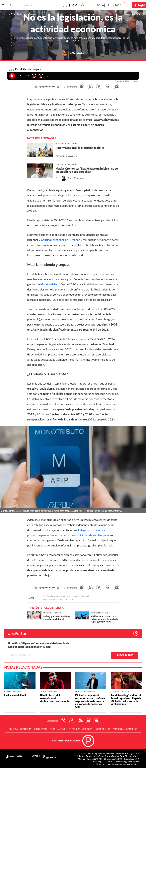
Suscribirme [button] (124, 655)
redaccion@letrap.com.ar (127, 761)
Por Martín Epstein (77, 53)
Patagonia (118, 729)
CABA (52, 729)
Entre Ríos (74, 729)
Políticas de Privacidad (128, 764)
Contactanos (52, 721)
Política (13, 729)
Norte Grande (102, 729)
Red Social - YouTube (88, 720)
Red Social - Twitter (63, 720)
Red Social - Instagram (80, 720)
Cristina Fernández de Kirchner (60, 239)
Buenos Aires (40, 729)
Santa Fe (62, 729)
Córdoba (87, 729)
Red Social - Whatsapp (96, 720)
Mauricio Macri (50, 284)
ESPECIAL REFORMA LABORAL (58, 599)
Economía (25, 729)
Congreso (131, 729)
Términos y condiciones (106, 764)
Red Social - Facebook (71, 720)
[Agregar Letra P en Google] (47, 86)
